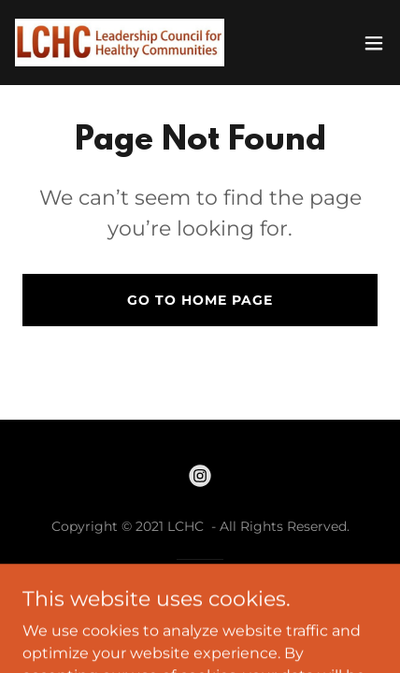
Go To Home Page (200, 300)
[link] (119, 42)
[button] (374, 43)
